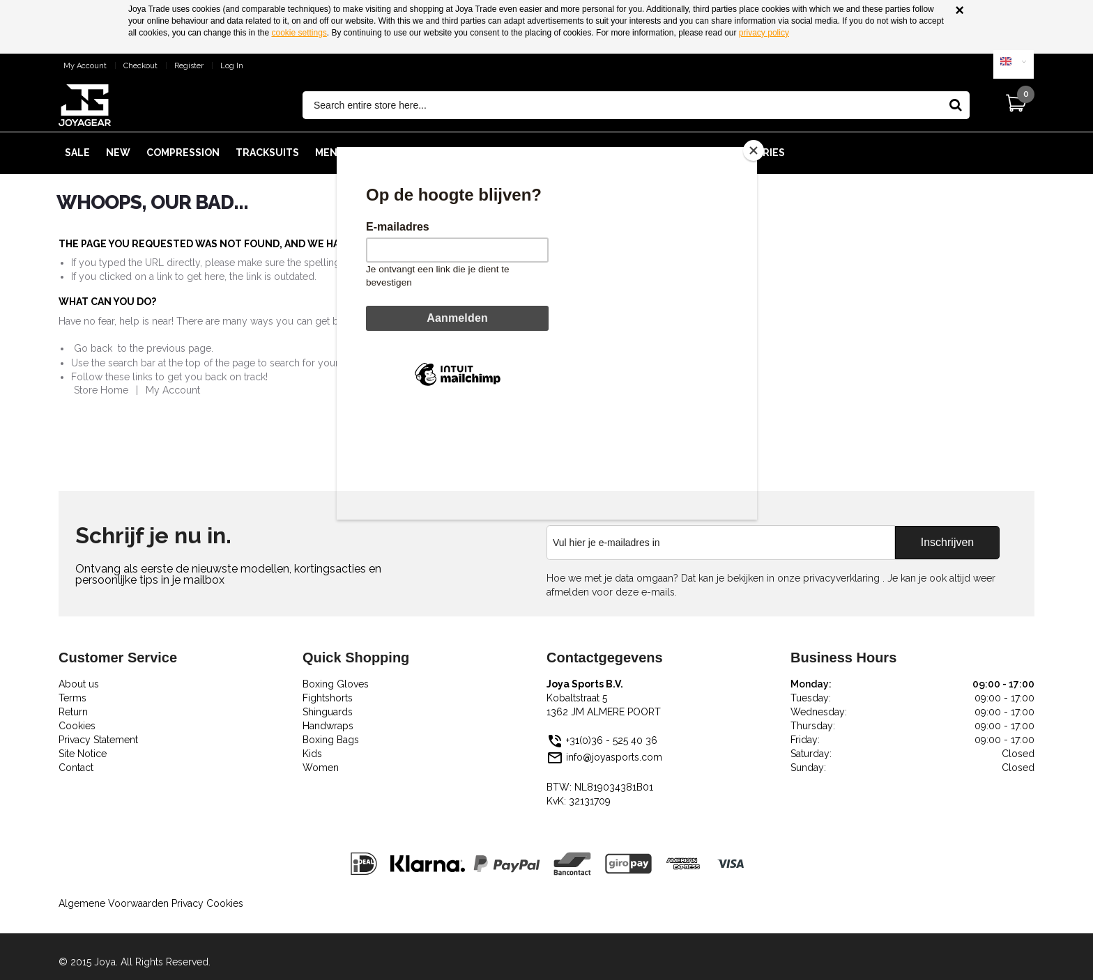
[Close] (753, 150)
